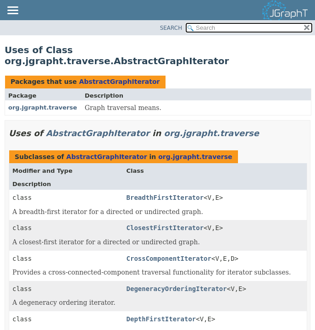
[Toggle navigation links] (12, 11)
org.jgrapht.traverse (42, 107)
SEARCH (171, 28)
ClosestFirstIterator (165, 227)
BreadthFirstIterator (165, 197)
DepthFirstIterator (161, 319)
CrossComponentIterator (169, 258)
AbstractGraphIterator (119, 81)
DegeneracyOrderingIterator (177, 288)
